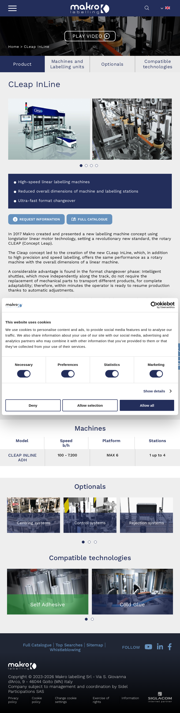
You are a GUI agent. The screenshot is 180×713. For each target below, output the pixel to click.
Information (130, 698)
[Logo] (90, 8)
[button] (81, 165)
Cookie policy (37, 700)
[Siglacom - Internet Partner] (160, 701)
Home (13, 47)
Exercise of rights (101, 700)
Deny (33, 405)
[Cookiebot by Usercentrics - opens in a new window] (154, 305)
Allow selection (90, 405)
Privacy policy (13, 700)
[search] (151, 9)
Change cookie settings (66, 700)
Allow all (147, 405)
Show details (154, 391)
